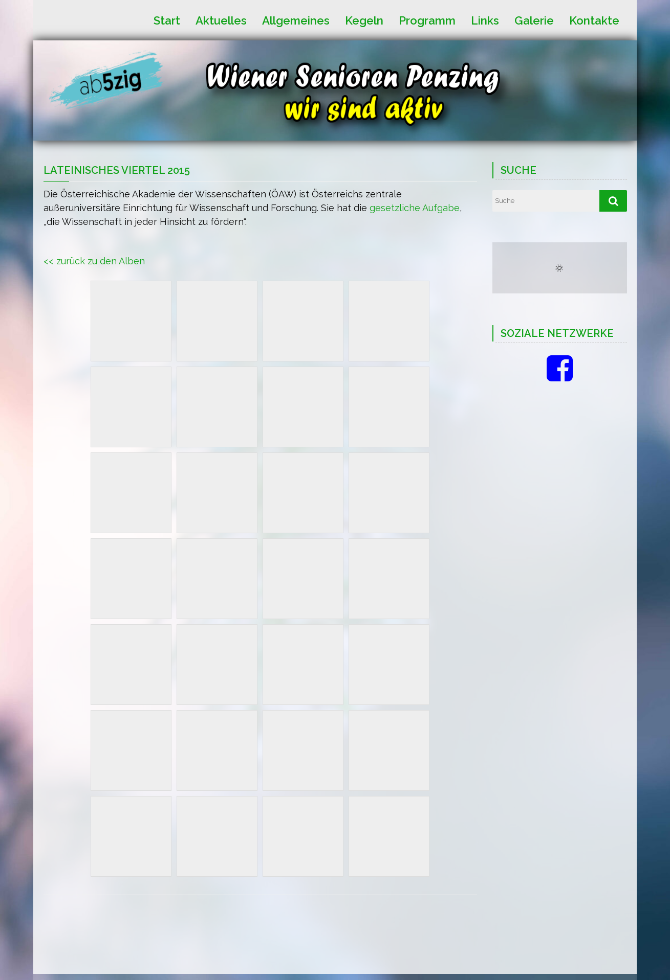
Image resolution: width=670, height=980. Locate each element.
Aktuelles (221, 20)
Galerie (534, 20)
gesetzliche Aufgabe (415, 207)
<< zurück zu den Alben (94, 261)
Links (485, 20)
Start (167, 20)
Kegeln (364, 20)
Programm (427, 20)
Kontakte (594, 20)
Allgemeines (296, 20)
